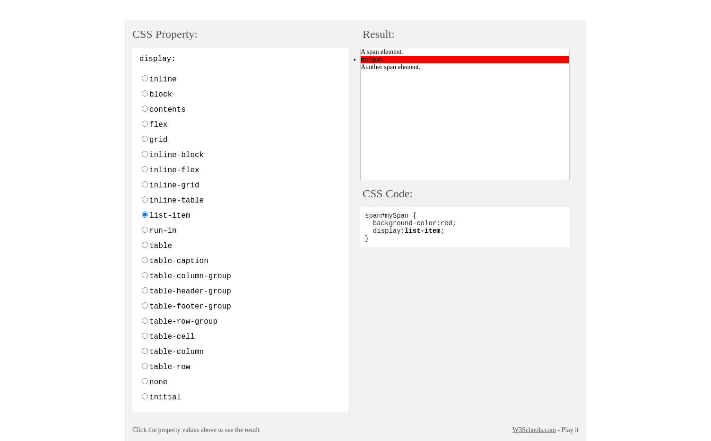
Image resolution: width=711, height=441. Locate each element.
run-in (163, 231)
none (158, 382)
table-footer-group (190, 306)
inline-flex (174, 170)
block (160, 94)
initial (165, 397)
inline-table (176, 200)
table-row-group (183, 322)
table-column (176, 352)
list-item (169, 216)
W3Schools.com (534, 429)
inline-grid (174, 185)
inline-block (176, 155)
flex (158, 125)
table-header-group (190, 291)
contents (167, 110)
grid (158, 140)
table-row (169, 367)
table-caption (178, 261)
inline (163, 79)
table (160, 246)
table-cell (172, 337)
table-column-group (190, 276)
